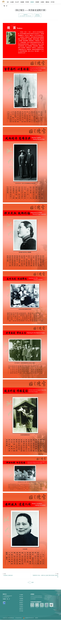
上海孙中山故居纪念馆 (48, 596)
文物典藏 (22, 2)
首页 (8, 2)
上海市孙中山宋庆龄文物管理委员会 (36, 596)
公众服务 (12, 2)
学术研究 (27, 2)
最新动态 (47, 2)
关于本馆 (52, 2)
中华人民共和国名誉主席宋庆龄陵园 (36, 597)
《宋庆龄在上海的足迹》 (8, 575)
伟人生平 (17, 2)
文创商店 (42, 2)
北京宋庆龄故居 (33, 599)
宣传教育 (37, 2)
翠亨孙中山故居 (47, 599)
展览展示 (32, 2)
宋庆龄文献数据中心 (47, 597)
